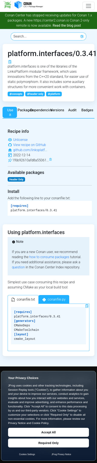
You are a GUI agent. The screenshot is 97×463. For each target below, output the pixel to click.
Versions (57, 110)
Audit (72, 110)
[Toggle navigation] (88, 6)
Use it (10, 112)
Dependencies (41, 110)
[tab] (23, 299)
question (18, 267)
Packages (25, 110)
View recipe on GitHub (29, 145)
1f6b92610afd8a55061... (30, 160)
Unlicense (20, 140)
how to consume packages (49, 257)
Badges (87, 110)
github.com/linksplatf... (30, 150)
